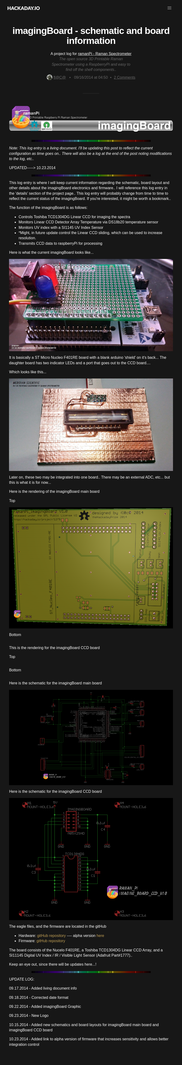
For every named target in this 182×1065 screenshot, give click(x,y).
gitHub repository (51, 936)
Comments (124, 77)
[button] (169, 8)
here (100, 936)
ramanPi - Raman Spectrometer (105, 54)
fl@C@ (56, 77)
